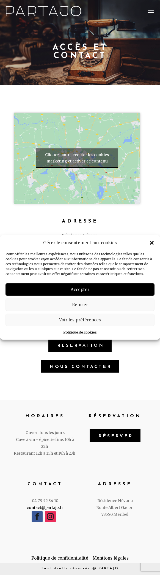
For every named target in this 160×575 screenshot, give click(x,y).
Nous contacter (81, 367)
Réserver (115, 436)
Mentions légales (111, 558)
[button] (152, 242)
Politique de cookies (80, 332)
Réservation (80, 345)
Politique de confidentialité (59, 558)
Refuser (80, 304)
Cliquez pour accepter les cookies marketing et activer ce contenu (77, 158)
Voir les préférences (80, 319)
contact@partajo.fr (45, 507)
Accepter (80, 289)
